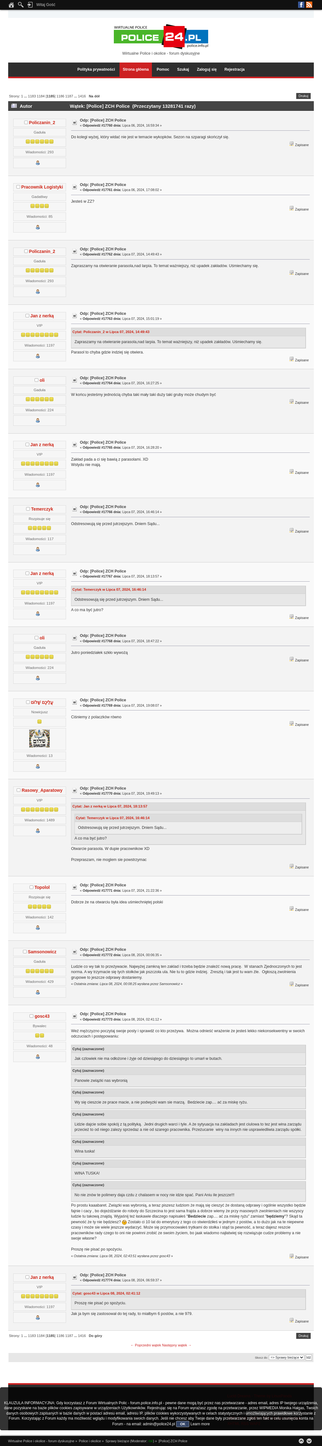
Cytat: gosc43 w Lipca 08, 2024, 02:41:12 (106, 1293)
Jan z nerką (42, 316)
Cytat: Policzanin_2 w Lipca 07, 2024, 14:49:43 (110, 332)
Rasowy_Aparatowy (42, 790)
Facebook (301, 5)
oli (42, 380)
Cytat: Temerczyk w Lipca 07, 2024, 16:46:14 (109, 589)
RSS (309, 5)
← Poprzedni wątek (145, 1345)
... (26, 96)
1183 (32, 96)
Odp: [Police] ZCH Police (103, 120)
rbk (150, 1441)
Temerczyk (42, 509)
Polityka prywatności (96, 69)
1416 (82, 96)
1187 (69, 96)
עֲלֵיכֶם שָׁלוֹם (42, 702)
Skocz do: (261, 1357)
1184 (41, 96)
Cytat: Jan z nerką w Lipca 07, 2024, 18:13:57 (109, 806)
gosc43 (42, 1016)
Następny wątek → (177, 1345)
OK (183, 1424)
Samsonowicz (42, 952)
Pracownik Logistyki (42, 187)
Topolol (42, 887)
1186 (60, 96)
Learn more (200, 1424)
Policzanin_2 (42, 122)
